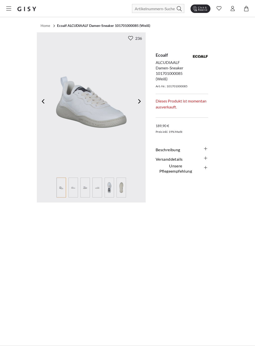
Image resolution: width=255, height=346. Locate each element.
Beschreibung (182, 149)
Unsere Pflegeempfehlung (183, 168)
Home (45, 25)
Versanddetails (182, 158)
